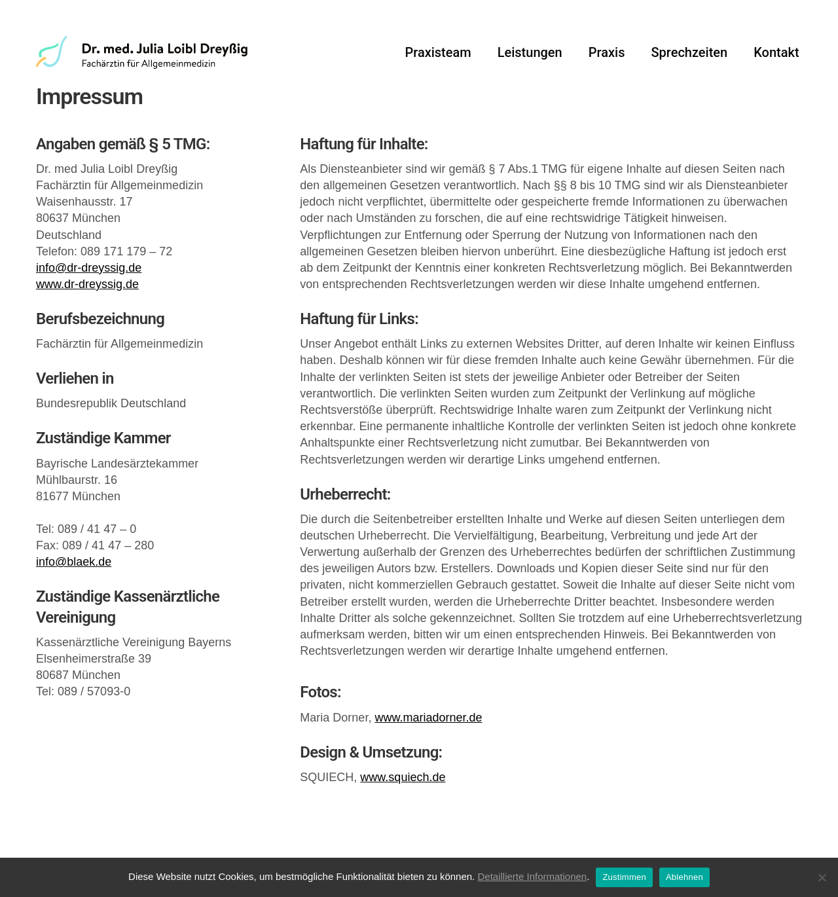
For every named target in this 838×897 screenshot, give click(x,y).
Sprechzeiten (689, 59)
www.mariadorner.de (428, 753)
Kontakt (776, 59)
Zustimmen (624, 877)
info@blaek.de (73, 597)
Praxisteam (438, 59)
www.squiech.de (402, 812)
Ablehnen (684, 877)
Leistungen (530, 59)
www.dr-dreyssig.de (87, 320)
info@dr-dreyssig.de (88, 303)
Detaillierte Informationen (532, 876)
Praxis (607, 59)
